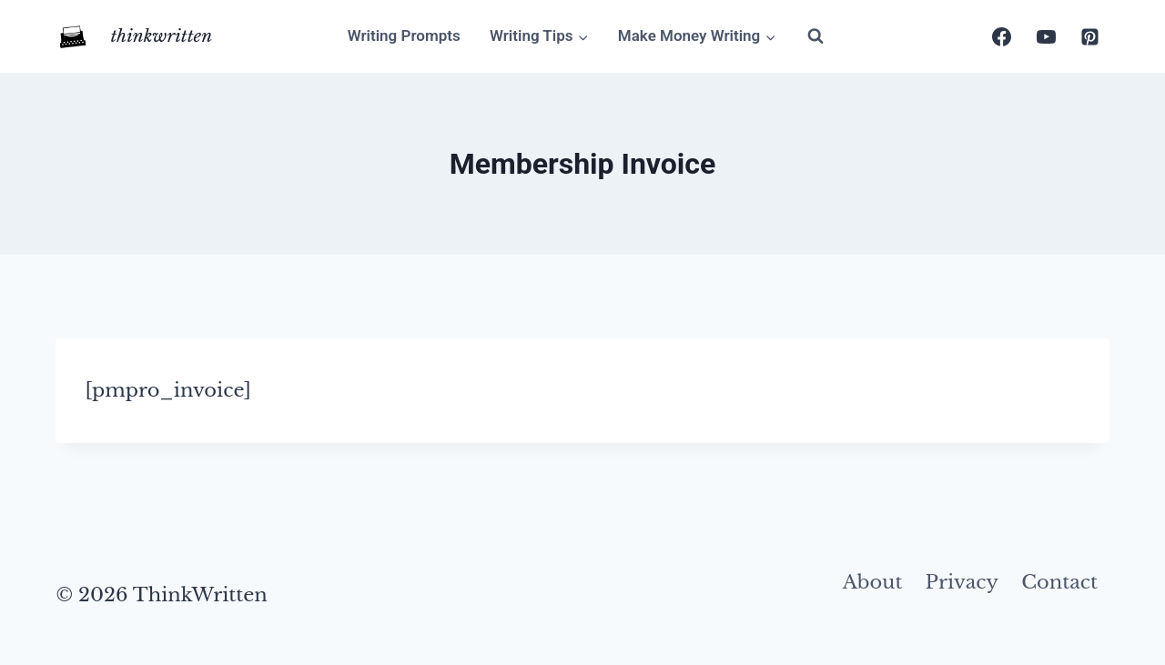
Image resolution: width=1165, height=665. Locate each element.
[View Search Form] (815, 36)
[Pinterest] (1090, 36)
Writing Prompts (404, 35)
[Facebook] (1002, 36)
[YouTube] (1046, 36)
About (873, 582)
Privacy (962, 582)
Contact (1059, 582)
